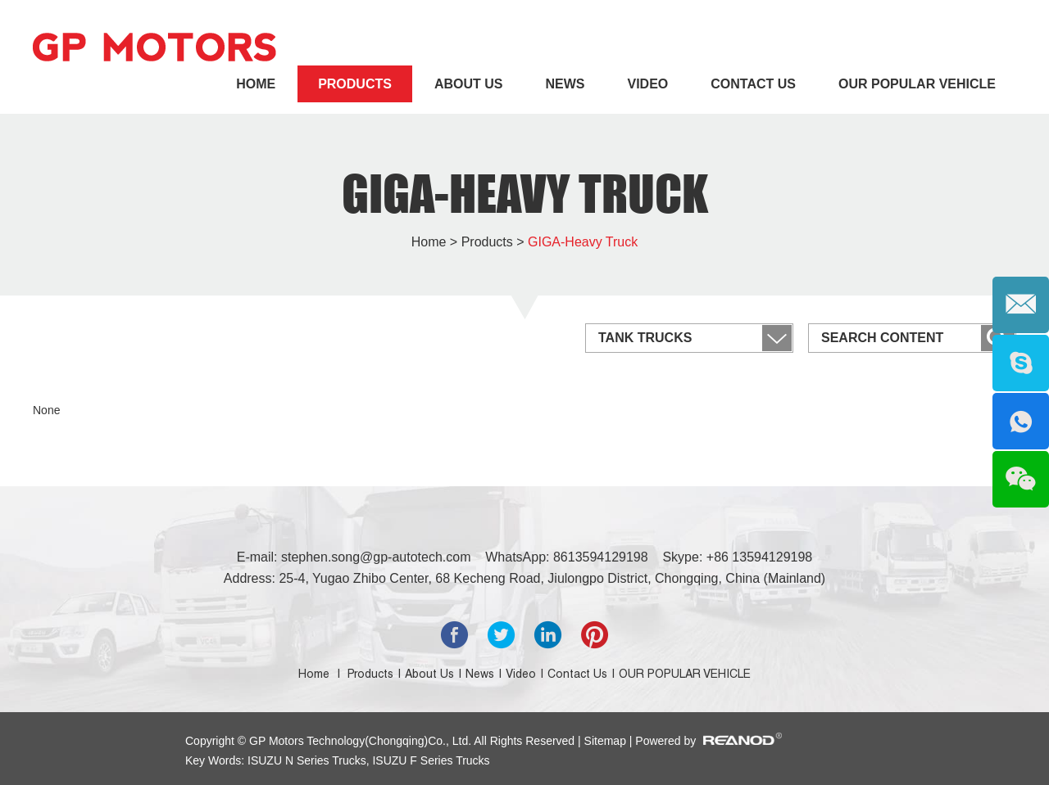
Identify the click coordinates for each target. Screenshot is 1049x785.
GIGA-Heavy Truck (525, 193)
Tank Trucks (645, 338)
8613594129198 (600, 557)
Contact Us (753, 84)
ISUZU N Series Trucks (306, 760)
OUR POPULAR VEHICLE (917, 84)
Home (255, 84)
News (564, 84)
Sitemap (606, 740)
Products (355, 84)
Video (647, 84)
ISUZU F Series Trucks (430, 760)
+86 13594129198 (759, 557)
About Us (468, 84)
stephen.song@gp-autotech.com (376, 557)
